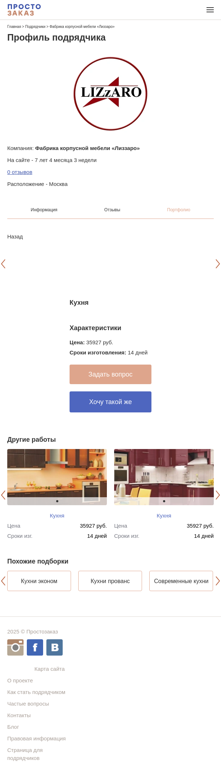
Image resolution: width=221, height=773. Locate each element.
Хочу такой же (110, 402)
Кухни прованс (110, 581)
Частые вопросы (28, 704)
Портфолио (178, 209)
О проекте (20, 680)
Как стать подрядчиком (36, 692)
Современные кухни (181, 581)
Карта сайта (49, 669)
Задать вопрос (110, 374)
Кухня (57, 515)
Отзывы (112, 209)
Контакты (19, 715)
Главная (14, 27)
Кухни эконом (39, 581)
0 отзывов (19, 172)
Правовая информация (36, 738)
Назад (15, 236)
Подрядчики (35, 27)
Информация (44, 209)
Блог (13, 727)
